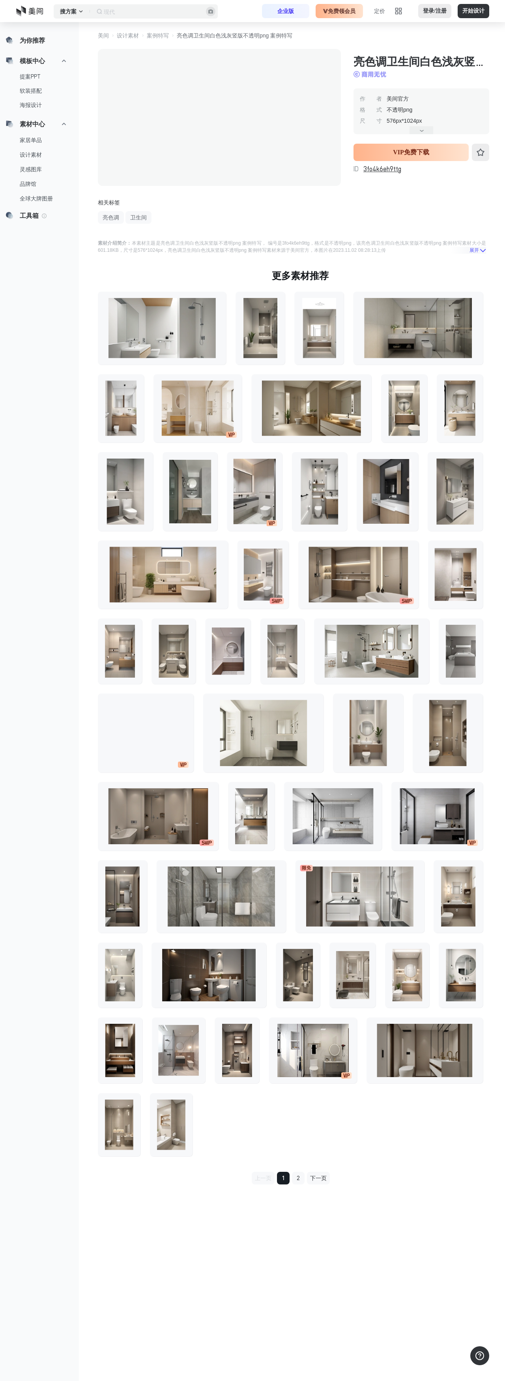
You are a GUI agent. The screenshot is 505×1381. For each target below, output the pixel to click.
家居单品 (31, 140)
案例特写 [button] (158, 35)
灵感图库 (31, 169)
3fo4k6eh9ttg (382, 169)
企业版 (285, 11)
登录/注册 (435, 11)
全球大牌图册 (36, 198)
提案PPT (30, 77)
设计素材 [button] (128, 35)
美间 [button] (103, 35)
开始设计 (473, 11)
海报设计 (31, 105)
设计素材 (31, 155)
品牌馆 (28, 184)
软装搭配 (31, 91)
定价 (379, 11)
